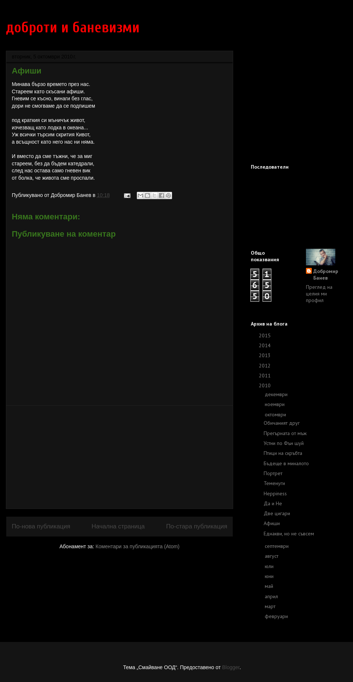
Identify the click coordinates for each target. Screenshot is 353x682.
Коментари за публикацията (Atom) (137, 546)
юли (270, 566)
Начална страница (118, 526)
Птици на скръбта (283, 453)
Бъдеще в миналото (286, 463)
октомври (276, 414)
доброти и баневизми (73, 27)
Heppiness (275, 493)
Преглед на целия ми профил (319, 294)
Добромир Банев (325, 274)
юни (270, 576)
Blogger (230, 667)
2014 (265, 345)
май (270, 586)
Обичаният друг (282, 423)
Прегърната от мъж (285, 433)
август (272, 556)
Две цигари (277, 513)
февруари (277, 616)
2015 (265, 335)
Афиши (272, 523)
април (272, 596)
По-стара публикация (196, 526)
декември (277, 394)
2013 (265, 355)
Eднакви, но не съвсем (289, 533)
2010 (265, 385)
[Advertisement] (119, 457)
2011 (265, 375)
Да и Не (273, 503)
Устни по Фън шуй (284, 443)
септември (277, 546)
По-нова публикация (41, 526)
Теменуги (274, 483)
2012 (265, 365)
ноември (275, 404)
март (271, 606)
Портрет (273, 473)
